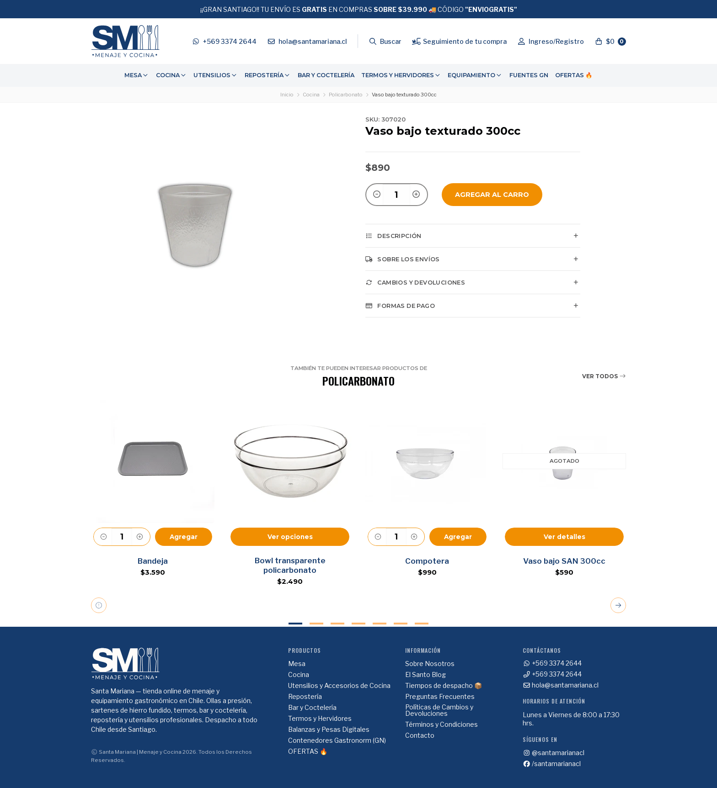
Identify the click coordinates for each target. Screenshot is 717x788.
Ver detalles (564, 536)
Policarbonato (346, 94)
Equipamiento (475, 75)
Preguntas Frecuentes (440, 696)
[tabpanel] (152, 492)
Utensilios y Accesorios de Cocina (339, 685)
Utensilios (215, 75)
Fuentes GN (528, 75)
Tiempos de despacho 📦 (443, 685)
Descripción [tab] (393, 235)
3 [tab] (337, 623)
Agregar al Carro (492, 194)
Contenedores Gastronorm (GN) (337, 740)
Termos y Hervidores (401, 75)
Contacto (419, 735)
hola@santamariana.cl (561, 685)
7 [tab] (421, 623)
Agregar (184, 536)
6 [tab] (400, 623)
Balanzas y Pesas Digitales (328, 729)
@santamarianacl (554, 753)
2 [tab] (316, 623)
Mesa (136, 75)
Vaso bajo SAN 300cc (564, 561)
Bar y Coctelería (326, 75)
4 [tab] (358, 623)
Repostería (268, 75)
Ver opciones (290, 536)
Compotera (427, 561)
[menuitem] (137, 75)
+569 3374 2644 (552, 663)
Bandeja (153, 561)
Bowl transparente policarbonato (290, 565)
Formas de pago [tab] (400, 305)
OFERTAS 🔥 (574, 75)
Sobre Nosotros (430, 664)
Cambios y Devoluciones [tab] (415, 282)
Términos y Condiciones (441, 724)
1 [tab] (295, 623)
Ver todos (604, 376)
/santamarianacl (552, 764)
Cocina (171, 75)
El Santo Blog (425, 675)
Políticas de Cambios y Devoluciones (439, 710)
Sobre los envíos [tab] (402, 259)
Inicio (287, 94)
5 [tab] (379, 623)
